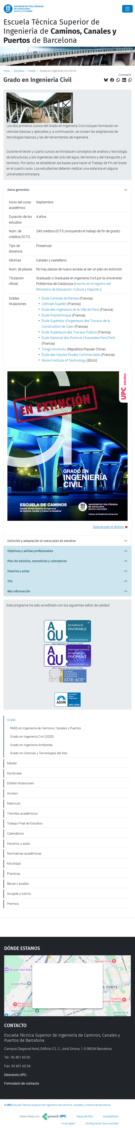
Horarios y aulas (18, 571)
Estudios (19, 70)
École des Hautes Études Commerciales (71, 355)
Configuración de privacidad (101, 1123)
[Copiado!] (130, 80)
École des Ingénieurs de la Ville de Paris (70, 310)
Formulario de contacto (21, 1083)
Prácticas (13, 874)
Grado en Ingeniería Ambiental (31, 745)
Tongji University (54, 349)
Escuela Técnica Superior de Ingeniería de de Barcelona (59, 31)
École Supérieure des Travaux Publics (69, 332)
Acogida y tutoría (19, 894)
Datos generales (18, 190)
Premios (13, 904)
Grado (32, 70)
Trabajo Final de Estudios (24, 823)
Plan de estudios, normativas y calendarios (37, 561)
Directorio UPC (15, 1075)
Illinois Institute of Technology (64, 360)
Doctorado (14, 773)
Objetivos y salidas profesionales (30, 551)
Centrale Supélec (54, 304)
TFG (9, 581)
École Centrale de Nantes (60, 298)
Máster (12, 763)
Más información (18, 591)
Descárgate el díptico (108, 527)
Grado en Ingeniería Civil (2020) (32, 736)
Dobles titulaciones (20, 783)
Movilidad (14, 863)
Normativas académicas (24, 853)
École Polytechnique (56, 315)
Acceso (12, 793)
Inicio (6, 70)
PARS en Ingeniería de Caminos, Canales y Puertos (45, 728)
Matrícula (13, 803)
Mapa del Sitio (85, 1116)
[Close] (127, 9)
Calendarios (15, 833)
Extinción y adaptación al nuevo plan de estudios (41, 541)
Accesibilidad (110, 1116)
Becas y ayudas (18, 883)
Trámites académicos (22, 813)
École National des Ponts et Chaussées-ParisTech (78, 338)
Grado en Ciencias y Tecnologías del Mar (39, 753)
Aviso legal (67, 1123)
